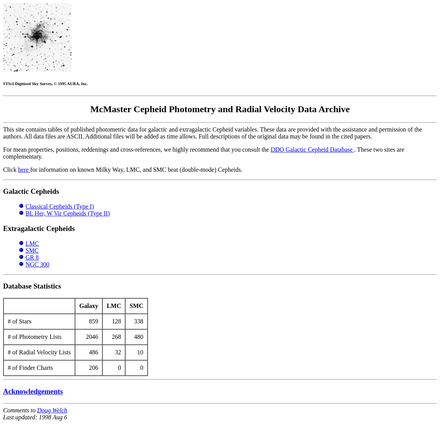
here (24, 169)
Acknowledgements (33, 391)
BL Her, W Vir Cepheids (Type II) (67, 213)
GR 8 (32, 257)
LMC (32, 243)
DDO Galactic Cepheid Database (312, 149)
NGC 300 (37, 264)
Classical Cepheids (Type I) (59, 206)
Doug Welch (52, 410)
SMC (32, 250)
